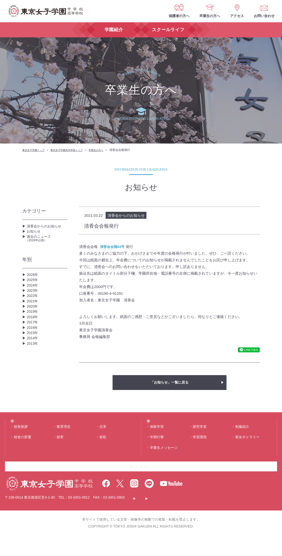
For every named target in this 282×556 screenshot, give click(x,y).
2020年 (33, 331)
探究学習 (200, 437)
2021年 (33, 323)
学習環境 (200, 448)
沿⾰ (102, 437)
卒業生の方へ (209, 16)
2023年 (33, 308)
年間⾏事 (157, 448)
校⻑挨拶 (21, 437)
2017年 (33, 355)
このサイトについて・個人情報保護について (172, 518)
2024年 (33, 300)
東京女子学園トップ (35, 150)
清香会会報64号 (113, 246)
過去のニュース (46, 245)
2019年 (33, 339)
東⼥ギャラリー (247, 448)
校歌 (102, 448)
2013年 (33, 387)
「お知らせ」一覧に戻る (169, 382)
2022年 (33, 316)
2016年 (33, 363)
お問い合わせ (264, 16)
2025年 (33, 292)
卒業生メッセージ (164, 458)
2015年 (33, 371)
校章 (60, 448)
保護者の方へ (179, 16)
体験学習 (157, 437)
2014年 (33, 379)
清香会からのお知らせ (46, 227)
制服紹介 (242, 437)
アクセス (237, 16)
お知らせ (35, 235)
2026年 (33, 284)
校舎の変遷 (22, 448)
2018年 (33, 347)
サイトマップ (228, 518)
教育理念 (63, 437)
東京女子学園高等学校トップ (74, 150)
